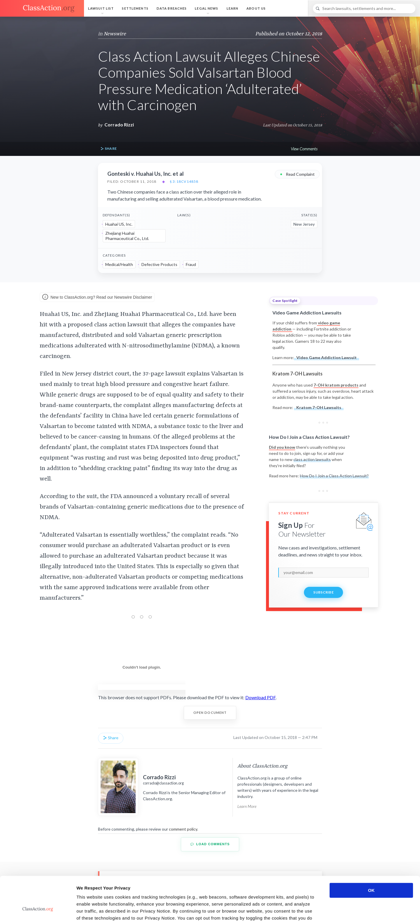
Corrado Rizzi (119, 124)
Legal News (206, 8)
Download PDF (260, 697)
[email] (323, 572)
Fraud (191, 264)
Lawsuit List (101, 8)
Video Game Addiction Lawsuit (326, 357)
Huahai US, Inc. (118, 224)
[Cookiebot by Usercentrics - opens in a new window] (37, 910)
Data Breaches (172, 8)
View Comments (304, 148)
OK (371, 852)
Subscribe (323, 592)
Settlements (135, 8)
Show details (306, 910)
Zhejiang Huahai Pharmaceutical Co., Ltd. (127, 236)
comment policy (183, 829)
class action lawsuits (312, 459)
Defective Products (159, 264)
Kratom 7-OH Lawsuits (318, 407)
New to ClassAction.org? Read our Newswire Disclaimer (97, 297)
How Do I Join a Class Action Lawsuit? (334, 475)
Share (108, 148)
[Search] (364, 8)
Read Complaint (297, 174)
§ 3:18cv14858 (184, 182)
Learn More (246, 806)
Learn (233, 8)
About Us (256, 8)
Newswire (115, 34)
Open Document (210, 712)
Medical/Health (119, 264)
